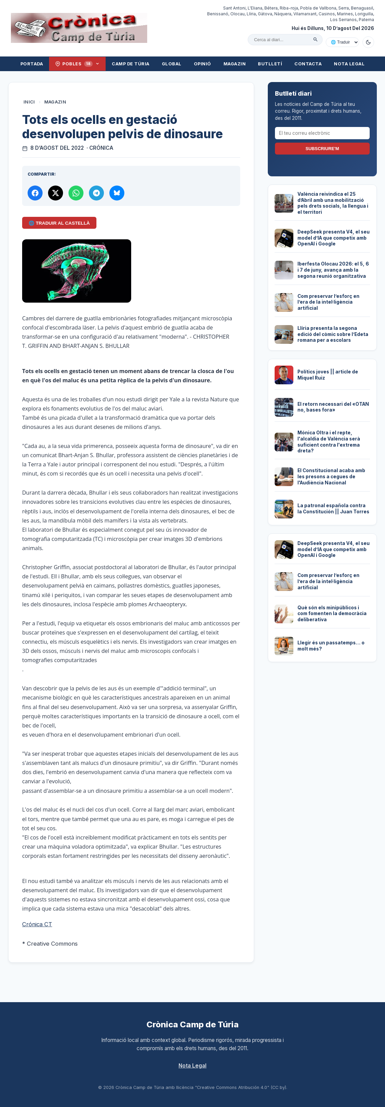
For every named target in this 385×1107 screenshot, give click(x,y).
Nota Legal (349, 63)
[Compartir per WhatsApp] (75, 193)
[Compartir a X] (55, 193)
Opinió (202, 63)
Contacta (308, 63)
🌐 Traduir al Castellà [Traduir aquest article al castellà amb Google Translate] (59, 223)
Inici (29, 102)
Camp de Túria (131, 63)
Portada (31, 63)
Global (172, 63)
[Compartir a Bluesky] (116, 193)
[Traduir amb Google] (342, 42)
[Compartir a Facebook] (35, 193)
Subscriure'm (322, 148)
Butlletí (270, 63)
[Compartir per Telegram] (96, 193)
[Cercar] (315, 39)
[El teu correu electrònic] (322, 133)
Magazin (235, 63)
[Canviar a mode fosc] (368, 42)
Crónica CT (37, 924)
